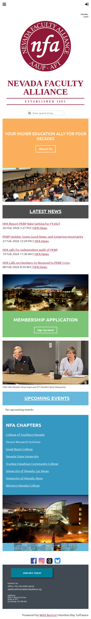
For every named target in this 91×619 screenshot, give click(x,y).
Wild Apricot (48, 615)
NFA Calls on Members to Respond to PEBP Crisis (36, 262)
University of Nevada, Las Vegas (27, 471)
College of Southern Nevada (25, 434)
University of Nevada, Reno (24, 478)
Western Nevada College (23, 485)
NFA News (40, 228)
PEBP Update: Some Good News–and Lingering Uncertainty (43, 236)
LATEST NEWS (45, 211)
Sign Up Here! (45, 330)
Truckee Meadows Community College (32, 463)
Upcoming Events (47, 398)
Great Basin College (19, 449)
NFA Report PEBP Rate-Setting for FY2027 (31, 223)
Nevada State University (22, 456)
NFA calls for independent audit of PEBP (30, 249)
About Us (45, 149)
